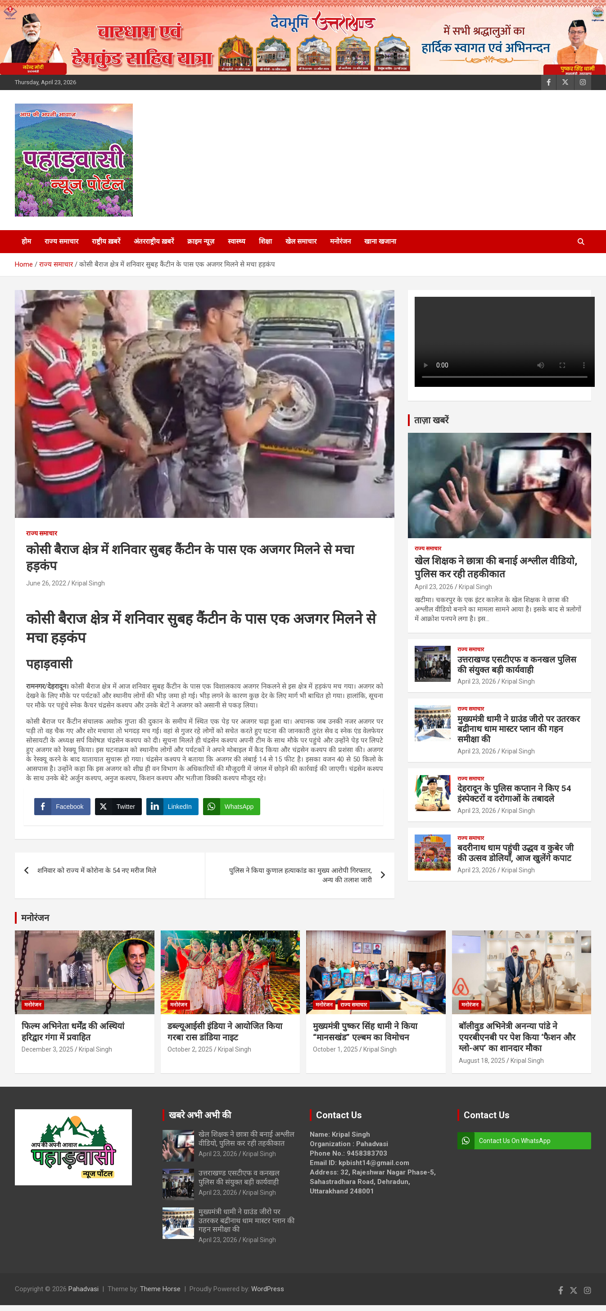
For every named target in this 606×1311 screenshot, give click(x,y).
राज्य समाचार (61, 241)
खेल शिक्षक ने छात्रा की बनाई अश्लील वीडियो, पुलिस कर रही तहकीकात (246, 1144)
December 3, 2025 (47, 1055)
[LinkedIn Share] (175, 809)
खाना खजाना (380, 241)
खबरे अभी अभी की (200, 1121)
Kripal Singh (88, 583)
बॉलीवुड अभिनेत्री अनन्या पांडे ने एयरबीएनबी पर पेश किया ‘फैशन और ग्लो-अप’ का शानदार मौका (517, 1043)
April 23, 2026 (434, 586)
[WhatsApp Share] (235, 809)
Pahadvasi (83, 1295)
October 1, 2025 (335, 1055)
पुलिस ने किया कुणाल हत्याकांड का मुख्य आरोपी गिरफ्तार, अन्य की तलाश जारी (300, 881)
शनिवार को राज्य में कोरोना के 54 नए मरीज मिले (96, 877)
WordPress (267, 1295)
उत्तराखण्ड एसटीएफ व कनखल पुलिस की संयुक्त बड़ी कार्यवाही (516, 664)
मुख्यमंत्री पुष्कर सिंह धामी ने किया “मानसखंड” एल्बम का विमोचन (365, 1038)
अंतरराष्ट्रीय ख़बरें (154, 241)
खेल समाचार (301, 241)
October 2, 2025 (190, 1055)
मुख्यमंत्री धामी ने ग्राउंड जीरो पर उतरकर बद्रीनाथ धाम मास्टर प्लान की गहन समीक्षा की (518, 729)
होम (26, 241)
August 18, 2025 (482, 1067)
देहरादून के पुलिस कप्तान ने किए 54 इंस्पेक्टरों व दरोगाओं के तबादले (514, 793)
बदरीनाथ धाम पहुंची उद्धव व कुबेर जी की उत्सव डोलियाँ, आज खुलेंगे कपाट (515, 853)
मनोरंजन (340, 241)
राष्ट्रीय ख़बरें (106, 241)
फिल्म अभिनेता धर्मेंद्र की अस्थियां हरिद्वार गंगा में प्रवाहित (73, 1038)
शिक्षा (265, 241)
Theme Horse (160, 1295)
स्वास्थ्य (236, 241)
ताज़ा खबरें (431, 420)
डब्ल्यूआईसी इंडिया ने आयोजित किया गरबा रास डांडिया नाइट (224, 1038)
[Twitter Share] (121, 809)
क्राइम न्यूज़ (200, 241)
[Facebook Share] (65, 809)
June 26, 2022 (46, 583)
